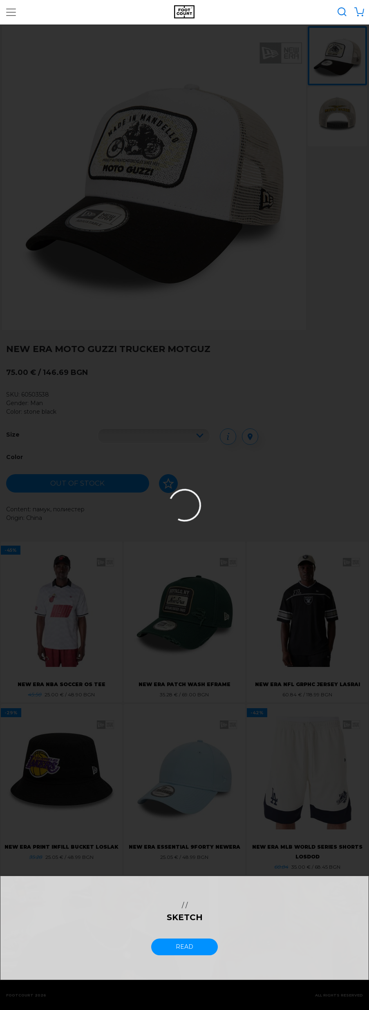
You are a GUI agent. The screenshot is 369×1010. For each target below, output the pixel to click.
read (184, 946)
